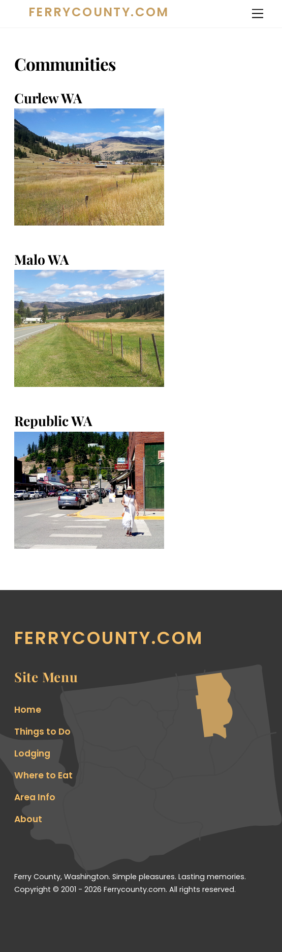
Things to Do (42, 731)
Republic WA (53, 420)
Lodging (32, 753)
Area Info (34, 797)
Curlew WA (48, 98)
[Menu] (257, 13)
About (28, 819)
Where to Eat (43, 775)
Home (27, 710)
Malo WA (41, 259)
